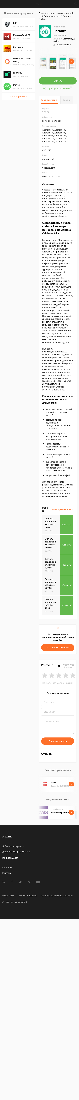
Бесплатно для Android (64, 40)
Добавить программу (13, 846)
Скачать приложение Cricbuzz (51, 523)
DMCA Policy (8, 895)
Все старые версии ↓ (62, 509)
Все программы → (19, 96)
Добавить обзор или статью (16, 851)
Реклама (6, 873)
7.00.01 (59, 35)
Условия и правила (27, 895)
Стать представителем (57, 647)
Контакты (7, 867)
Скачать (57, 80)
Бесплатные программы (51, 13)
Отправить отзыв (58, 741)
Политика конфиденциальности (56, 895)
